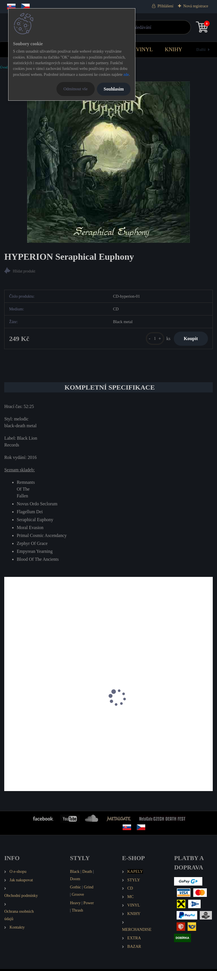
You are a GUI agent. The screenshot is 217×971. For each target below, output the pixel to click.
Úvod (4, 67)
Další (201, 49)
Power (88, 905)
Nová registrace (195, 6)
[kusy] (151, 339)
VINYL (144, 49)
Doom (75, 880)
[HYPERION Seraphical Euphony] (108, 162)
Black (75, 873)
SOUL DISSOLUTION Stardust (36, 723)
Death (87, 873)
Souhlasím (114, 89)
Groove (78, 896)
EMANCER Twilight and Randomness (148, 723)
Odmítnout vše (76, 89)
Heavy (75, 905)
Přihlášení (165, 6)
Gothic (75, 889)
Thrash (77, 912)
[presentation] (8, 707)
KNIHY (173, 49)
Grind (89, 889)
